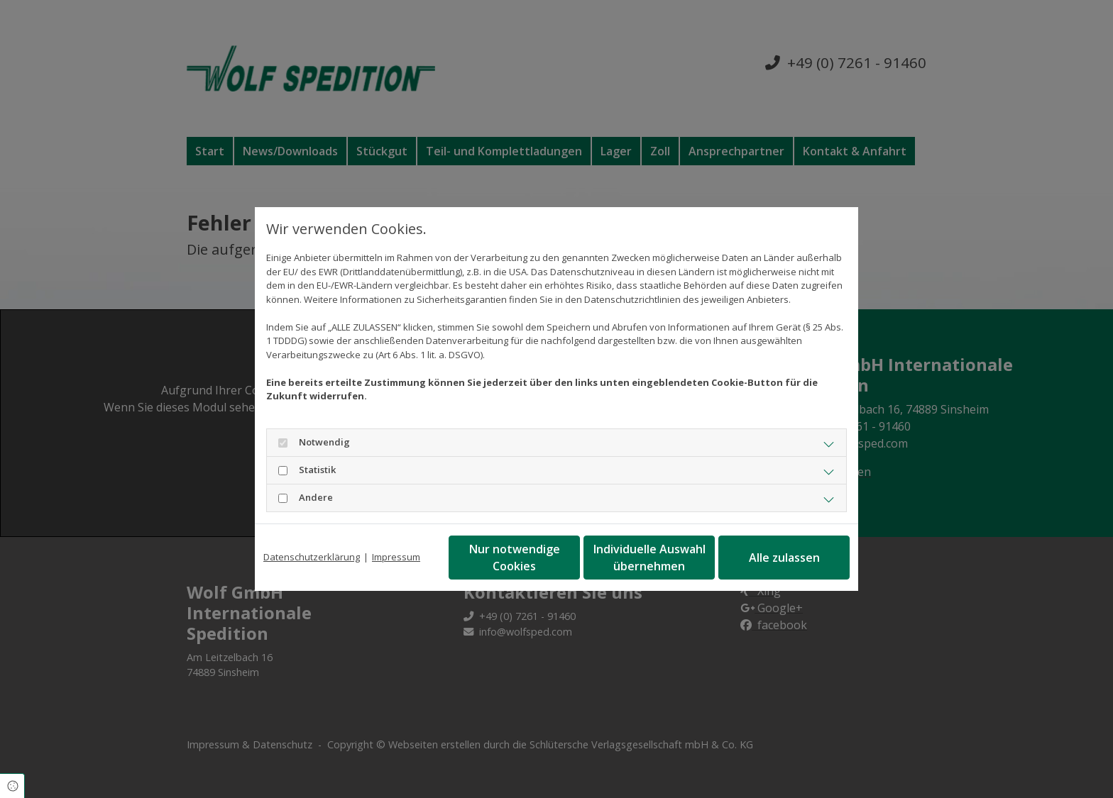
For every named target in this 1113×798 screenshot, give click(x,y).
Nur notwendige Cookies (514, 557)
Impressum (396, 556)
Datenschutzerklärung (311, 556)
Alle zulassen (784, 557)
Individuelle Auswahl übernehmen (649, 557)
